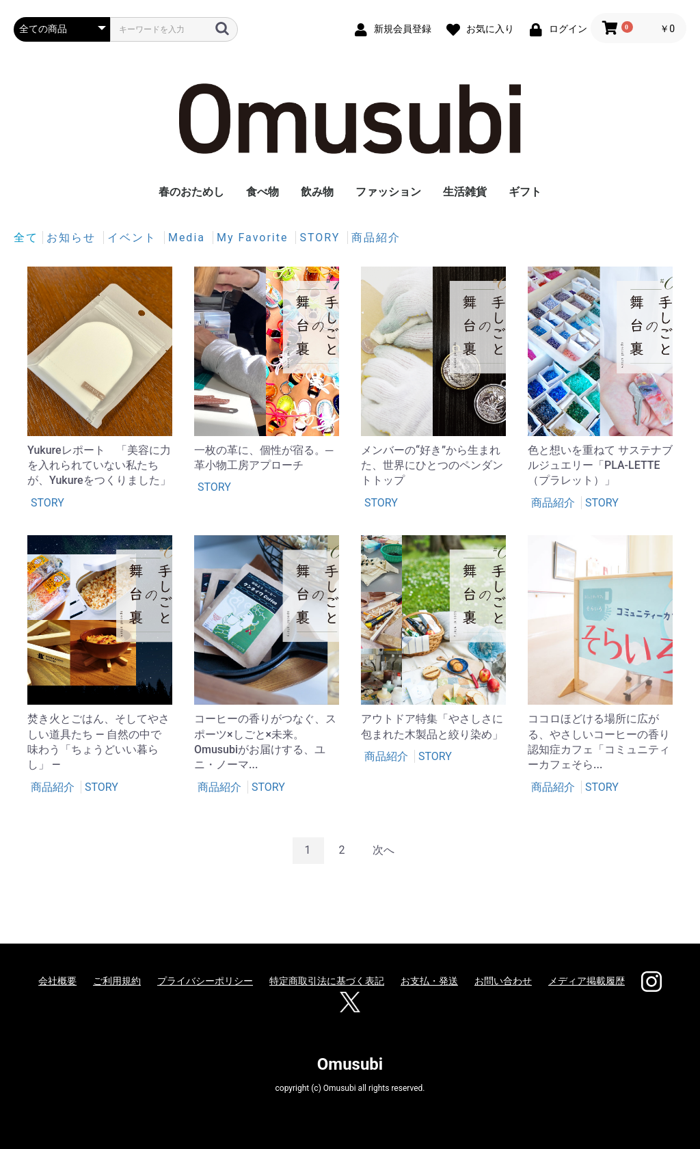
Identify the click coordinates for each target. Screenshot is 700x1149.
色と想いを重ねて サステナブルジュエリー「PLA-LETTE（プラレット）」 (600, 465)
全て (26, 237)
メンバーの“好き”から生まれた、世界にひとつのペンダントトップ (432, 465)
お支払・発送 (429, 980)
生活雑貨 (465, 191)
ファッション (388, 191)
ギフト (525, 191)
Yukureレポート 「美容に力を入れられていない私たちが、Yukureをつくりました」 (99, 465)
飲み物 (317, 191)
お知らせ (73, 237)
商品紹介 (376, 237)
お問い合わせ (503, 980)
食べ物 (262, 191)
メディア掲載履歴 (586, 980)
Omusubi (350, 1064)
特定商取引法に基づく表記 (326, 980)
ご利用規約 (117, 980)
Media (188, 237)
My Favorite (254, 237)
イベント (134, 237)
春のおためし (191, 191)
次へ (383, 849)
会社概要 (57, 980)
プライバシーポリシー (205, 980)
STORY (321, 237)
